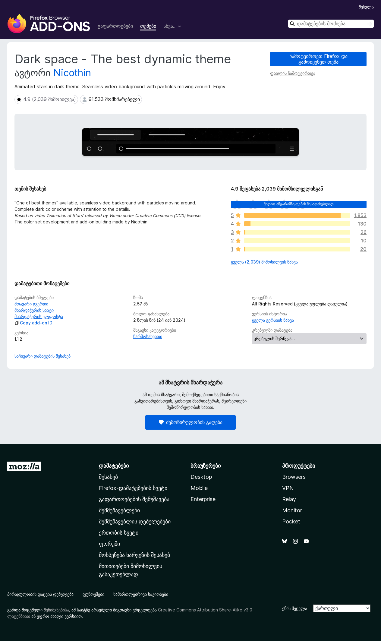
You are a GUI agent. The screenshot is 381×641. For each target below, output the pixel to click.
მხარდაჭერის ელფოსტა (38, 316)
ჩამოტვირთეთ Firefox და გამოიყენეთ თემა (318, 59)
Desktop (201, 477)
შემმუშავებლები (119, 510)
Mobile (199, 488)
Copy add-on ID (33, 322)
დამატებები (114, 466)
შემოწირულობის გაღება (190, 422)
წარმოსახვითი (147, 336)
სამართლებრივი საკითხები (140, 594)
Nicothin (72, 73)
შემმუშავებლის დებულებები (135, 521)
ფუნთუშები (93, 594)
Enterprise (203, 499)
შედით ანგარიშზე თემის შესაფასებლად (299, 204)
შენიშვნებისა (56, 609)
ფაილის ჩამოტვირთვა (292, 73)
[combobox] (331, 24)
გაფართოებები (115, 26)
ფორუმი (109, 544)
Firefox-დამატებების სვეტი (133, 488)
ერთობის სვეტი (118, 532)
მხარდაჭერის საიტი (34, 310)
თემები (148, 26)
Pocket (291, 521)
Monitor (292, 510)
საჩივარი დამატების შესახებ (42, 355)
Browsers (294, 477)
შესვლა (366, 6)
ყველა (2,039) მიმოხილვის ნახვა (264, 261)
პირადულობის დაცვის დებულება (40, 594)
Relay (289, 499)
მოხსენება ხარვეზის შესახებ (134, 555)
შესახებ (108, 477)
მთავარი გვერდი (31, 303)
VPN (288, 488)
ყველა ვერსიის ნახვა (273, 320)
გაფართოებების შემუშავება (134, 499)
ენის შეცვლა (294, 608)
